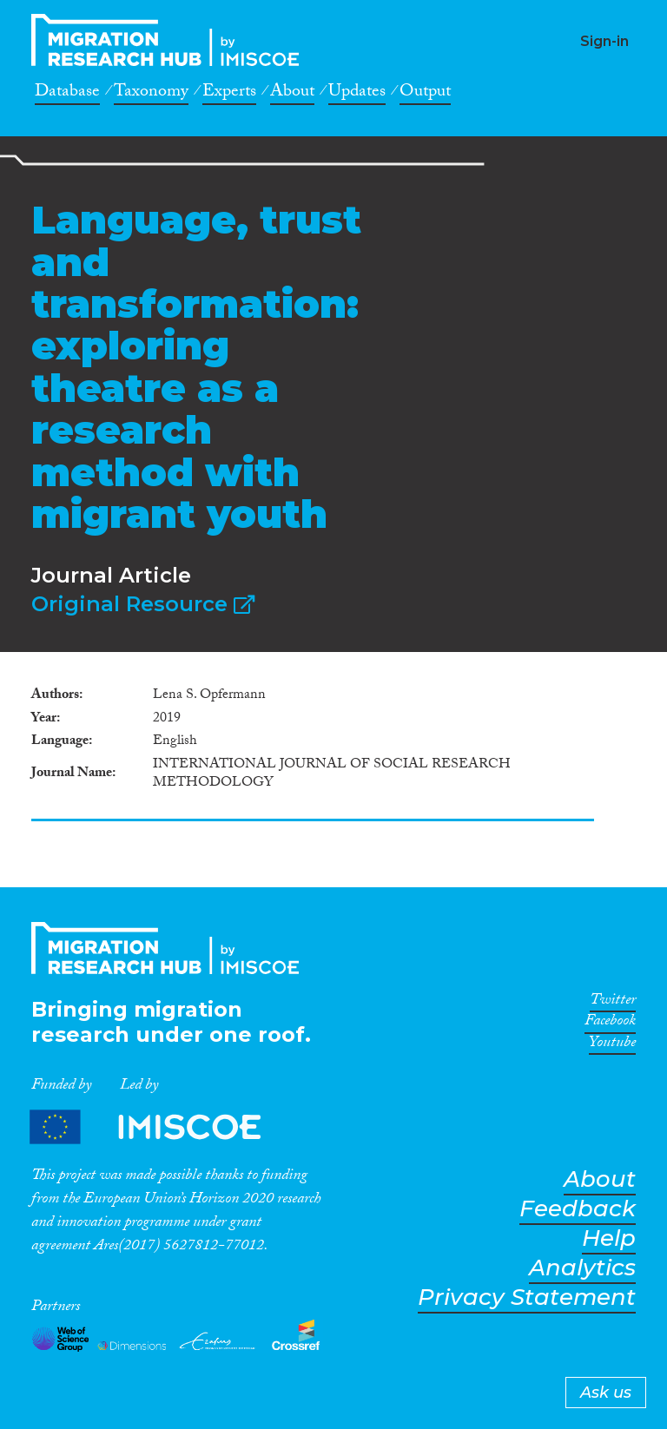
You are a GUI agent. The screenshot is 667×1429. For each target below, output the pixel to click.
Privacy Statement (527, 1297)
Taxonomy (151, 93)
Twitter (613, 1002)
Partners (159, 1126)
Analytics (582, 1267)
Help (609, 1238)
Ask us (605, 1392)
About (292, 93)
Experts (229, 93)
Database (67, 93)
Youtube (612, 1045)
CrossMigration (170, 40)
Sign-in (604, 41)
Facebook (610, 1023)
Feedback (577, 1208)
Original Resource (142, 603)
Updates (357, 93)
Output (425, 93)
